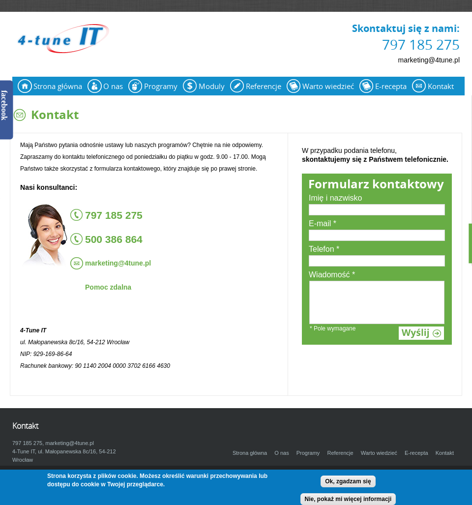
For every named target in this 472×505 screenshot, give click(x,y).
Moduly (212, 86)
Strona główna (57, 86)
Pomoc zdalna (108, 287)
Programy (160, 86)
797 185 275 (421, 44)
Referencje (263, 86)
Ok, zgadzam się (348, 481)
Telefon (324, 249)
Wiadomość (332, 274)
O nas (113, 86)
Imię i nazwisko (335, 198)
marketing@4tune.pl (429, 60)
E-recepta (391, 86)
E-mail (322, 223)
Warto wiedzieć (328, 86)
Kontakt (441, 86)
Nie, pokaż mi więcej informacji (348, 499)
